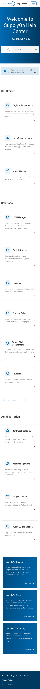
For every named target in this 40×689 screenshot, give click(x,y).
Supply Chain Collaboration (18, 343)
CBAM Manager (19, 217)
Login (35, 72)
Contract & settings (21, 431)
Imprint (14, 676)
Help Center (22, 3)
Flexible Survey (19, 250)
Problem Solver (19, 313)
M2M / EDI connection (22, 526)
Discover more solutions (12, 400)
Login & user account (22, 138)
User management (21, 463)
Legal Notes (25, 676)
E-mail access (19, 171)
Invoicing (16, 283)
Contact (5, 676)
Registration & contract (23, 105)
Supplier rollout (19, 496)
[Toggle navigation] (34, 3)
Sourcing (16, 373)
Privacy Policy (7, 680)
